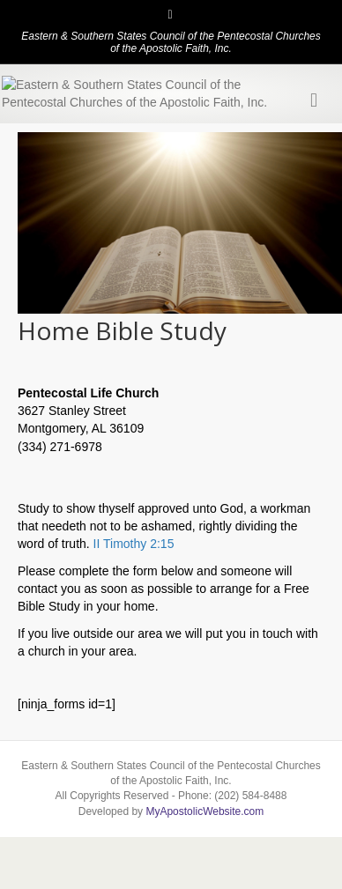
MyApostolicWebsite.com (204, 873)
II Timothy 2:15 (134, 606)
